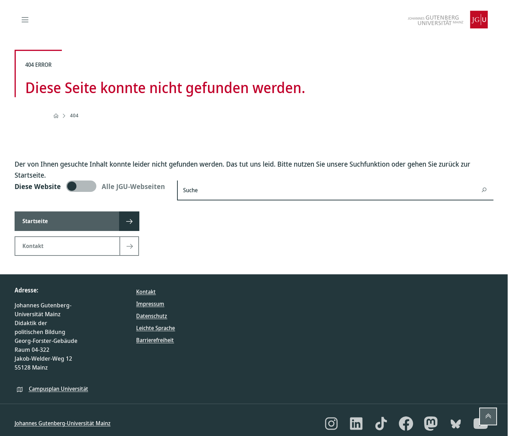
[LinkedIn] (356, 423)
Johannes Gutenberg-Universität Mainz (63, 423)
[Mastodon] (431, 423)
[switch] (92, 186)
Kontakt (146, 292)
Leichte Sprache (155, 328)
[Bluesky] (456, 423)
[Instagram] (331, 423)
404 (74, 115)
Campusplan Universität (58, 389)
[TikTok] (381, 423)
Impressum (150, 304)
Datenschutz (151, 316)
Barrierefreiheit (155, 340)
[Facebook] (406, 423)
